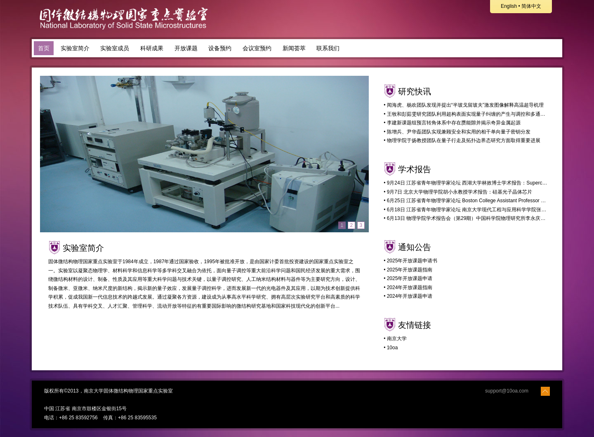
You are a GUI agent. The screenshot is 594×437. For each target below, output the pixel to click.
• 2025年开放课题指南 (408, 270)
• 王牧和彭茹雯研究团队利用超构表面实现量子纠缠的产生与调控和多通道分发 (469, 114)
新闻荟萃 (294, 48)
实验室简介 (75, 48)
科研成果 (151, 48)
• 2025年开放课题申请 (408, 278)
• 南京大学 (395, 338)
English (509, 6)
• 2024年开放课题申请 (408, 296)
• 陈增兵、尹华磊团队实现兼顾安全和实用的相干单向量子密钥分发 (457, 132)
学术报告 (414, 169)
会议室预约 (257, 48)
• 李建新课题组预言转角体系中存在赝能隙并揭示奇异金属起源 (452, 123)
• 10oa (391, 348)
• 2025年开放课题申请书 (410, 261)
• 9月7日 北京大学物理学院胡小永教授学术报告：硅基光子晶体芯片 (458, 192)
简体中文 (531, 6)
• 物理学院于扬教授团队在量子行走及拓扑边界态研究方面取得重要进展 (462, 140)
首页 (44, 48)
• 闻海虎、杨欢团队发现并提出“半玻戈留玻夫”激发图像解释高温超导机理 (464, 105)
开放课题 (186, 48)
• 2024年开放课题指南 (408, 287)
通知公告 (414, 247)
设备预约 (219, 48)
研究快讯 (414, 91)
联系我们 (327, 48)
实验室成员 (114, 48)
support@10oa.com (506, 391)
